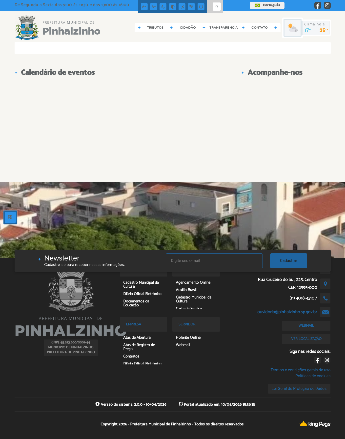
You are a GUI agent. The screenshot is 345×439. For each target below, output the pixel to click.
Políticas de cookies (312, 376)
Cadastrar (288, 260)
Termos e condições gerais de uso (300, 370)
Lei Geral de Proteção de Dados (299, 388)
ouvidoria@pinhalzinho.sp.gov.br (287, 312)
